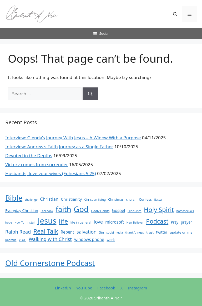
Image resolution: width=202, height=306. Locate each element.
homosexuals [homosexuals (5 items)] (185, 211)
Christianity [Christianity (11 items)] (71, 199)
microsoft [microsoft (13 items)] (114, 222)
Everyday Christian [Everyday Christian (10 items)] (21, 210)
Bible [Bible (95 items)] (13, 198)
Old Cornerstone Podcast (50, 263)
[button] (175, 14)
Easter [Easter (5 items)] (158, 199)
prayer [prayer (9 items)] (186, 222)
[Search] (90, 93)
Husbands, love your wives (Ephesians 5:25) (50, 173)
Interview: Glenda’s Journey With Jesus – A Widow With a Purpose (73, 138)
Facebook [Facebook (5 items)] (47, 211)
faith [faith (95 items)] (63, 209)
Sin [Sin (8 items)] (101, 232)
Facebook (106, 287)
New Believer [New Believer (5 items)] (135, 222)
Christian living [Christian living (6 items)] (95, 199)
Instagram (137, 287)
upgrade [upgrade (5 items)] (10, 240)
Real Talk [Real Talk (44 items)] (45, 231)
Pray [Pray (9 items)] (175, 222)
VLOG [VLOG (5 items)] (22, 240)
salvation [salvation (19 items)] (87, 232)
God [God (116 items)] (81, 209)
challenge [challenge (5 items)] (31, 199)
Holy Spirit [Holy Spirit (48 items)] (159, 209)
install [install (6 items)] (31, 222)
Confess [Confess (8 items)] (145, 199)
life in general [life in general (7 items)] (80, 222)
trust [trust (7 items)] (150, 232)
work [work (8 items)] (111, 239)
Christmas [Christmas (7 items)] (116, 199)
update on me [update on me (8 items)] (181, 232)
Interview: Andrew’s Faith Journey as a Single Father (59, 147)
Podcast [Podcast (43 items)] (157, 221)
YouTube (84, 287)
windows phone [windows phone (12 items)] (89, 239)
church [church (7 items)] (131, 199)
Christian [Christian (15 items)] (49, 199)
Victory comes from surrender (36, 164)
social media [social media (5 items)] (115, 232)
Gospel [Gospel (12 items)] (118, 210)
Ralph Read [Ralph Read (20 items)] (18, 231)
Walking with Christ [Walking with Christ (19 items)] (50, 239)
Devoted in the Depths (28, 155)
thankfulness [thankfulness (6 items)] (134, 232)
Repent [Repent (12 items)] (67, 232)
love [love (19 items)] (98, 222)
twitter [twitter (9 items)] (161, 232)
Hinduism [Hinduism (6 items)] (135, 211)
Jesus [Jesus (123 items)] (47, 220)
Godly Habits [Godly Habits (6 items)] (100, 211)
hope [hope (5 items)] (8, 222)
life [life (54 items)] (63, 221)
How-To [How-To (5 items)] (19, 222)
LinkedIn (63, 287)
